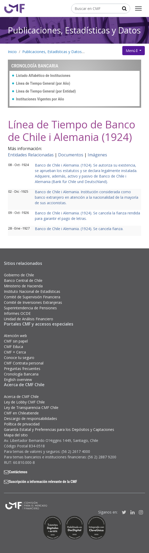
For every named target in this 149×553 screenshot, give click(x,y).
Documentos (70, 155)
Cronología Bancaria (104, 51)
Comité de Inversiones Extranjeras (33, 302)
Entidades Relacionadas (31, 155)
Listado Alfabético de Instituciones (43, 75)
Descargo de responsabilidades (30, 418)
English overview (18, 379)
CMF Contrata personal (23, 363)
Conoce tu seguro (19, 357)
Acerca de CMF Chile (21, 396)
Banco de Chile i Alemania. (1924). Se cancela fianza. (79, 228)
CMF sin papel (16, 341)
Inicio (12, 51)
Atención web (15, 335)
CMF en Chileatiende (21, 413)
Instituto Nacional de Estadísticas (32, 291)
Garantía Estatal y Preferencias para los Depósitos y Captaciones (59, 429)
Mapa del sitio (16, 434)
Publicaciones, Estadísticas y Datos (74, 30)
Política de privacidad (22, 423)
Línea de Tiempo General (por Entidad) (46, 91)
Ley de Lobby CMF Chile (24, 402)
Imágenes (97, 155)
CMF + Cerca (15, 352)
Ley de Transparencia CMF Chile (31, 407)
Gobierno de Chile (19, 274)
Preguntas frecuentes (22, 368)
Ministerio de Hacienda (23, 285)
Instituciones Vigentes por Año (40, 99)
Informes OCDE (17, 313)
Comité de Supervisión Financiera (32, 296)
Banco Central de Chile (23, 280)
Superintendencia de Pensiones (30, 307)
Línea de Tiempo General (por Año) (43, 83)
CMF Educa (13, 346)
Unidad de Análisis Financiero (28, 318)
